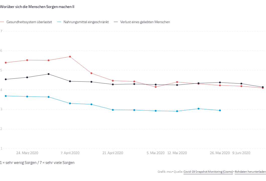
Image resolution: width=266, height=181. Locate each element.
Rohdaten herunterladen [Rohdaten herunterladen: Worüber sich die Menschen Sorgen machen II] (250, 171)
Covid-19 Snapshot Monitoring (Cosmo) (208, 171)
